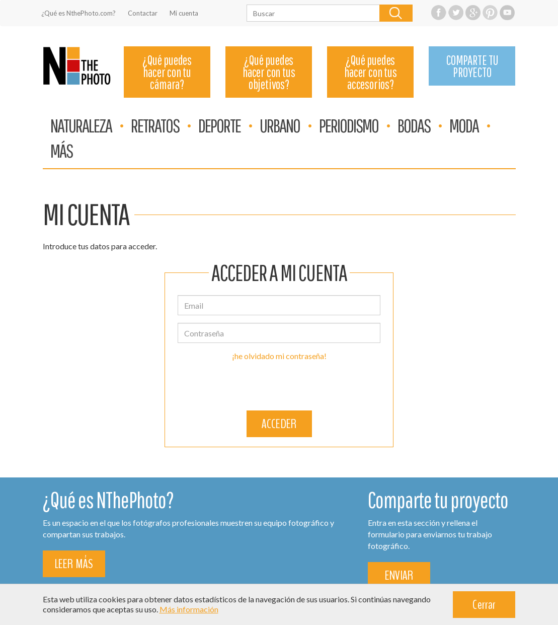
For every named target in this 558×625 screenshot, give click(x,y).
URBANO (280, 125)
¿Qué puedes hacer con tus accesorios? (370, 72)
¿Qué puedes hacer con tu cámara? (167, 72)
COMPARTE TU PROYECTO (472, 66)
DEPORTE (219, 125)
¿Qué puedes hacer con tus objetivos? (269, 72)
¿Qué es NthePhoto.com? (78, 13)
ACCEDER (279, 424)
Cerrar (484, 604)
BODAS (413, 125)
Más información (189, 609)
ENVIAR (399, 575)
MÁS (61, 151)
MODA (464, 125)
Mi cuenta (184, 13)
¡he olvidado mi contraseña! (279, 356)
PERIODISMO (348, 125)
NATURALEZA (81, 125)
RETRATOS (155, 125)
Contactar (142, 13)
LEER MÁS (74, 564)
